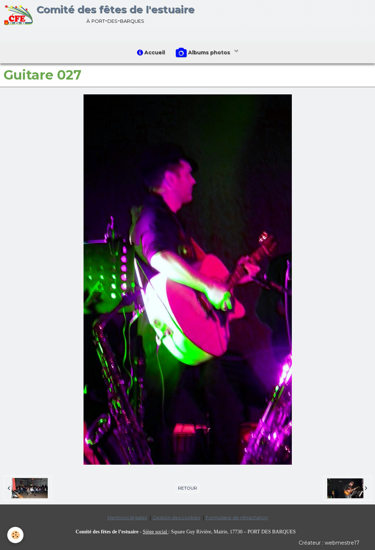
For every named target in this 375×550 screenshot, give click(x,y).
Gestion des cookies (176, 517)
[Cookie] (15, 535)
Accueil (151, 52)
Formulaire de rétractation (237, 517)
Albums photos (203, 53)
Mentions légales (127, 517)
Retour (187, 488)
